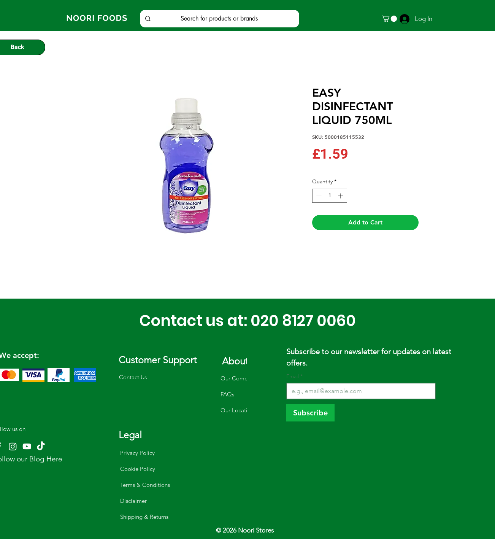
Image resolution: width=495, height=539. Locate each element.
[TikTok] (41, 446)
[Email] (358, 391)
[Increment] (341, 195)
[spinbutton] (329, 195)
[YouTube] (27, 446)
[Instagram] (13, 446)
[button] (389, 19)
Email (294, 376)
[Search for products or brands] (219, 18)
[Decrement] (318, 195)
